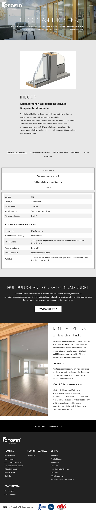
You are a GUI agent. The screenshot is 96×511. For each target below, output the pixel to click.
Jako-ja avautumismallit (40, 152)
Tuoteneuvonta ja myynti (48, 176)
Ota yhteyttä (9, 491)
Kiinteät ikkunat (10, 469)
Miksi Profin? (9, 455)
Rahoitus (54, 455)
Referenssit (55, 462)
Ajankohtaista (56, 459)
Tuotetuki (31, 455)
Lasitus (86, 152)
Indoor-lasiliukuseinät (13, 462)
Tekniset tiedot (48, 170)
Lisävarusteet (9, 473)
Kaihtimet (48, 156)
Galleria (7, 476)
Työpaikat (54, 473)
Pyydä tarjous (48, 309)
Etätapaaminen (10, 494)
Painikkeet (75, 152)
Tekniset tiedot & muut (17, 152)
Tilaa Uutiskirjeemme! (46, 426)
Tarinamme (55, 466)
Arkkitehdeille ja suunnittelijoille (48, 182)
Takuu (48, 187)
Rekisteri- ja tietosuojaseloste (62, 479)
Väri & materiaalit (60, 152)
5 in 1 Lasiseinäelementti (14, 466)
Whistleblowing (57, 476)
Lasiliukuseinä (9, 459)
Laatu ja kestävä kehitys (60, 469)
